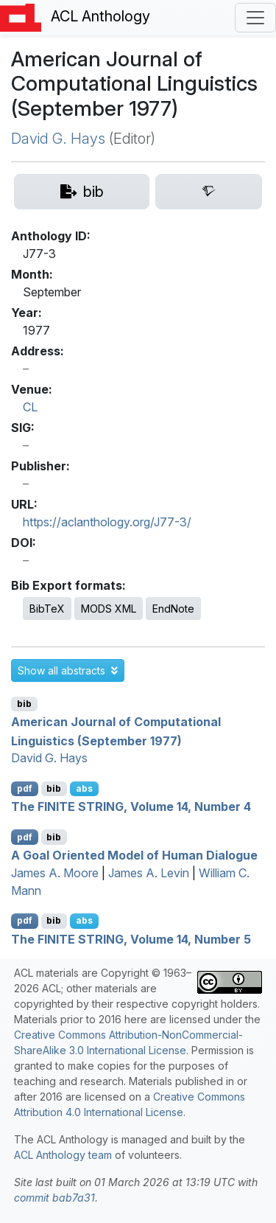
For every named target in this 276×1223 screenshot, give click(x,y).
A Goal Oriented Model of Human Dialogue (134, 855)
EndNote (173, 608)
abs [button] (84, 788)
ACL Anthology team (63, 1155)
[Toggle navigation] (255, 17)
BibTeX (47, 608)
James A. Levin (148, 872)
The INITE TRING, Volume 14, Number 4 (131, 806)
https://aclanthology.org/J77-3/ (107, 522)
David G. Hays (58, 138)
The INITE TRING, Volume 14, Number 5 (131, 938)
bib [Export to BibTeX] (24, 703)
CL (30, 407)
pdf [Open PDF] (24, 788)
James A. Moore (55, 872)
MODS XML (108, 608)
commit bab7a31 (54, 1197)
